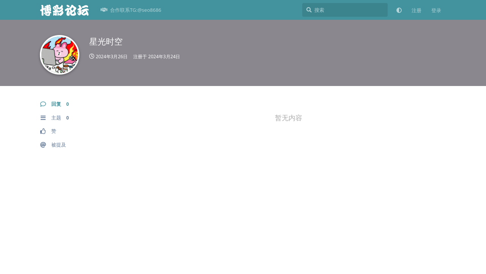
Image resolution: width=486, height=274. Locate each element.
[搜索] (345, 10)
